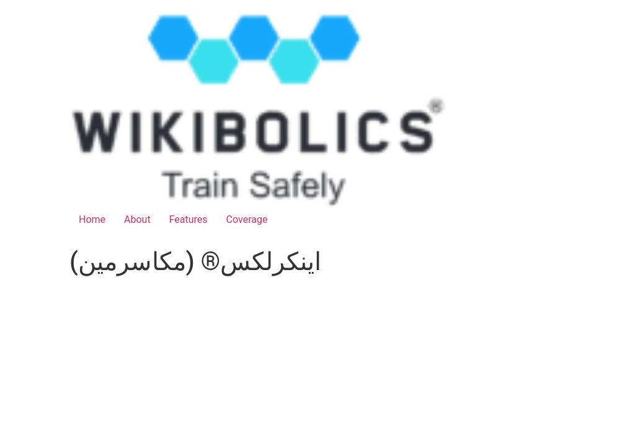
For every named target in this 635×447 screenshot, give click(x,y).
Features (188, 219)
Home (92, 219)
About (137, 219)
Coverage (247, 219)
